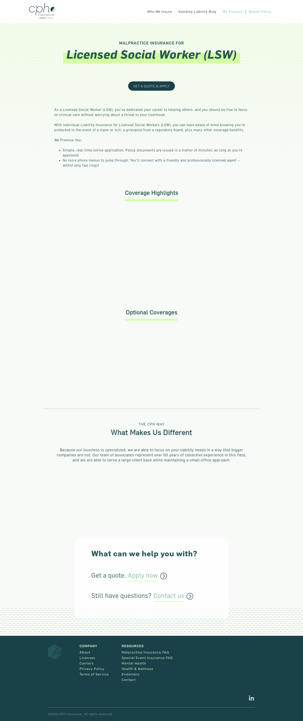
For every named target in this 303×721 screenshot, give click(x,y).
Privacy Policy (92, 669)
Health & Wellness (137, 669)
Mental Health (134, 663)
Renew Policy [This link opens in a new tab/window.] (260, 11)
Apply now (143, 575)
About (85, 652)
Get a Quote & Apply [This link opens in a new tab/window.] (151, 86)
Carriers (87, 663)
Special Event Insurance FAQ (147, 658)
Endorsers (131, 674)
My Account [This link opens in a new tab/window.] (232, 11)
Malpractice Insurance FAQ (145, 652)
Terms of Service (94, 674)
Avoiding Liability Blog (197, 11)
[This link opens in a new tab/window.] (251, 698)
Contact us (168, 595)
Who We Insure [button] (159, 11)
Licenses (87, 658)
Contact (129, 680)
